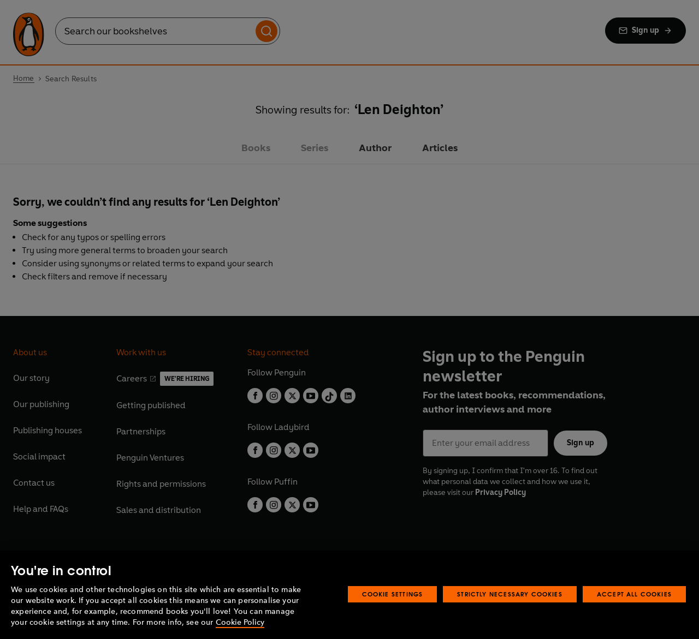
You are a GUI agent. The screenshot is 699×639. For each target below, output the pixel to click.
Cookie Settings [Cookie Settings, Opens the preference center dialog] (392, 594)
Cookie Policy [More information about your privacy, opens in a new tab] (240, 622)
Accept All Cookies (634, 594)
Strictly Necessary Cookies (509, 594)
